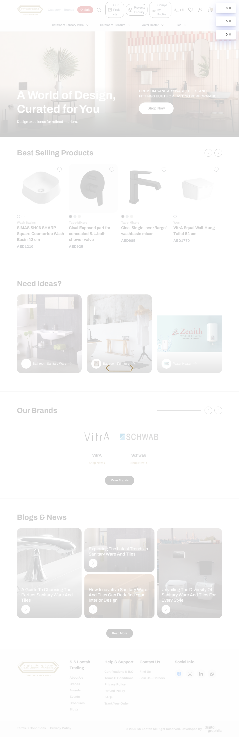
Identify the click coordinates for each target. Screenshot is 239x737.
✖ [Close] (230, 8)
